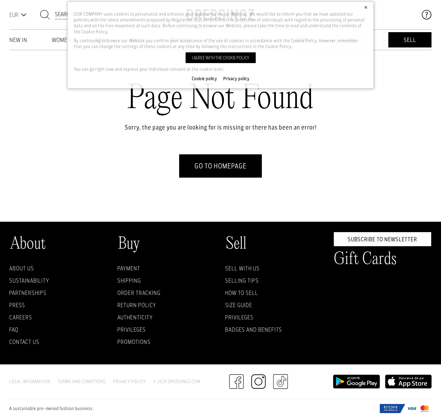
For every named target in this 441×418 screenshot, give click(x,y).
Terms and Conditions (82, 381)
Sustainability (29, 280)
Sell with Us (242, 268)
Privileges (131, 329)
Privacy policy (236, 78)
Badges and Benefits (253, 329)
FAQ (13, 329)
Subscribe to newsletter (382, 239)
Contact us (24, 341)
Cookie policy (204, 78)
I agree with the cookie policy (220, 58)
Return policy (136, 305)
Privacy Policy (129, 381)
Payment (128, 268)
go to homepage (220, 165)
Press (17, 305)
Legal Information (29, 381)
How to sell (241, 292)
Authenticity (135, 317)
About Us (21, 268)
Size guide (238, 305)
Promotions (134, 341)
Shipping (129, 280)
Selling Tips (242, 280)
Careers (20, 317)
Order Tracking (138, 292)
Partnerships (28, 292)
